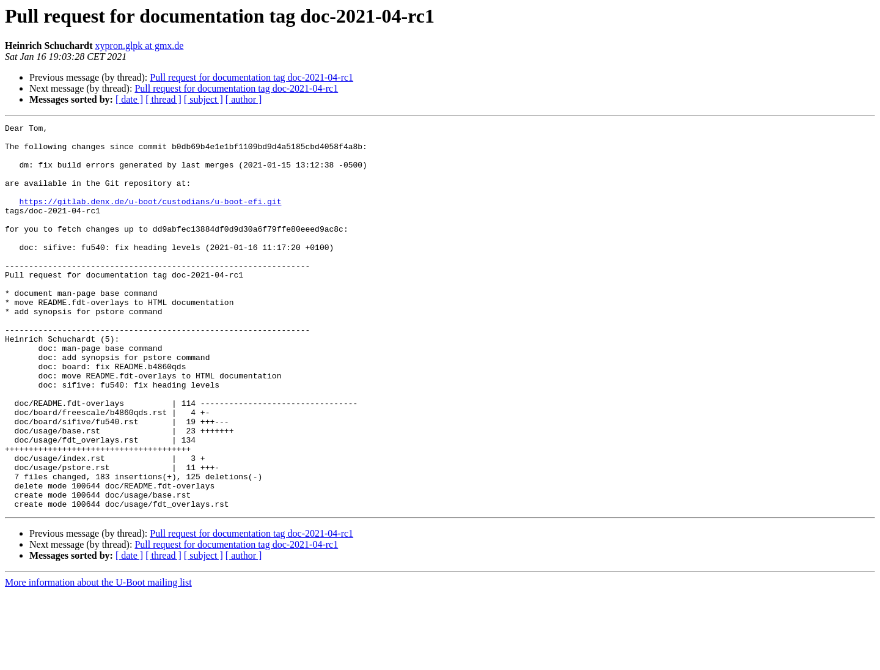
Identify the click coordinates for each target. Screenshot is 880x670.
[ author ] (244, 99)
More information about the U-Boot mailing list (98, 659)
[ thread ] (163, 99)
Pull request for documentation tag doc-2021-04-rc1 (251, 77)
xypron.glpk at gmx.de (139, 45)
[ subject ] (203, 99)
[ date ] (129, 99)
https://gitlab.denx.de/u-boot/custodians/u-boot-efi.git (150, 217)
